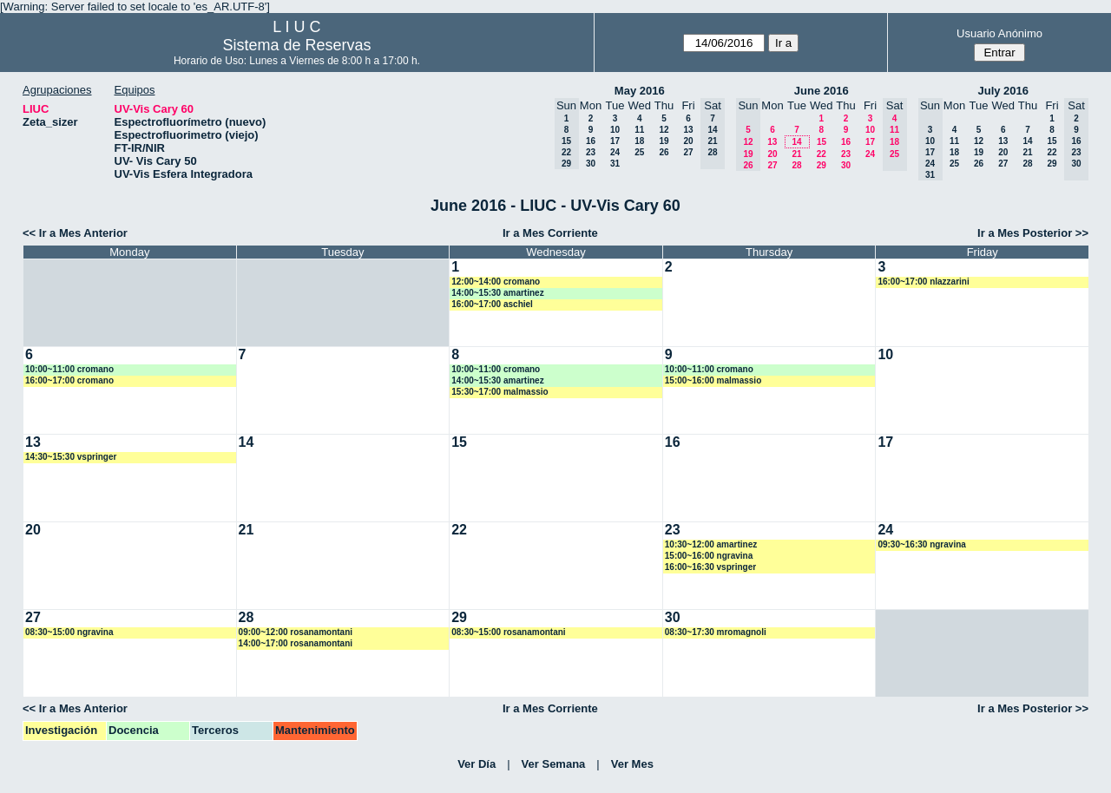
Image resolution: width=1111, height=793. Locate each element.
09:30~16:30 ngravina (921, 544)
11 (639, 129)
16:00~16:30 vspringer (710, 567)
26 (663, 152)
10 (615, 129)
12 (663, 129)
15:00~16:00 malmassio (713, 380)
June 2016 (821, 90)
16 (590, 141)
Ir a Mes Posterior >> (1032, 232)
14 (796, 142)
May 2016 (640, 90)
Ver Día (476, 763)
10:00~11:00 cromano (69, 369)
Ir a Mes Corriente (550, 232)
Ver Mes (632, 763)
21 (796, 154)
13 (688, 129)
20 (688, 141)
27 (688, 152)
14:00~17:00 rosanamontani (295, 643)
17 (615, 141)
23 (590, 152)
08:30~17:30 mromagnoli (715, 632)
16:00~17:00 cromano (69, 380)
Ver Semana (554, 763)
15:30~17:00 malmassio (499, 391)
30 (590, 163)
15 (821, 142)
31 (615, 163)
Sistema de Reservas (296, 45)
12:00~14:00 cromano (495, 281)
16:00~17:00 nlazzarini (923, 281)
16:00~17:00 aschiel (492, 304)
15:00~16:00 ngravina (709, 555)
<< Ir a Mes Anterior (75, 232)
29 (821, 165)
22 (821, 154)
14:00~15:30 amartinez (497, 293)
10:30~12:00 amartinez (711, 544)
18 (639, 141)
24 (615, 152)
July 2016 (1003, 90)
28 (796, 165)
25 (639, 152)
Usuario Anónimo (999, 33)
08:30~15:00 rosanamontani (508, 632)
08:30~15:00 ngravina (69, 632)
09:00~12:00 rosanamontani (295, 632)
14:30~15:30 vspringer (70, 457)
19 (663, 141)
